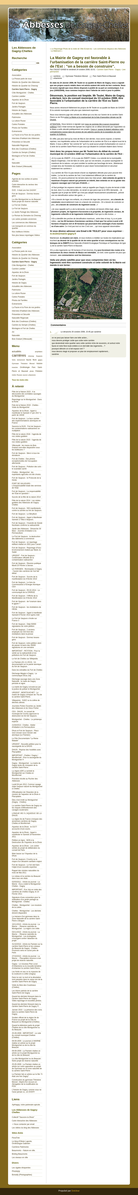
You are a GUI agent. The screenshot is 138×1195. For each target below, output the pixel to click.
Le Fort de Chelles (19, 205)
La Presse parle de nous (22, 79)
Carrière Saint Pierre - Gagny (108, 69)
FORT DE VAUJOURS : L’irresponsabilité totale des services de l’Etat (26, 485)
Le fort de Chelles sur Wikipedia (25, 659)
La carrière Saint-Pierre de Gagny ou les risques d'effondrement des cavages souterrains (27, 807)
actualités (16, 351)
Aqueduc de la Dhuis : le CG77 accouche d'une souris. (24, 828)
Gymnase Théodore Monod (76, 76)
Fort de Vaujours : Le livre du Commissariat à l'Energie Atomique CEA (26, 584)
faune (28, 360)
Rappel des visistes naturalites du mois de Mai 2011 (25, 871)
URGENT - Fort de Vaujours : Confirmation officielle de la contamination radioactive (24, 557)
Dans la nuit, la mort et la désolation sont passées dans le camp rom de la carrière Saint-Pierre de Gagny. (27, 979)
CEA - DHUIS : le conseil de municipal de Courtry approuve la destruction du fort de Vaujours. (25, 714)
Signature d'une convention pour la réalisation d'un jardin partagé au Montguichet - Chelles (26, 899)
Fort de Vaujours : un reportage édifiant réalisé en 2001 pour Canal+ (26, 543)
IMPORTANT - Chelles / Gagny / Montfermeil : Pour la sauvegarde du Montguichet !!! (26, 757)
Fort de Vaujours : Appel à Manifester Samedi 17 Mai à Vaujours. (27, 518)
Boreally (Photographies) (22, 1175)
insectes (15, 367)
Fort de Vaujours (18, 103)
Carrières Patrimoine (20, 1147)
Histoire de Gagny (19, 110)
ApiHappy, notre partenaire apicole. (26, 1105)
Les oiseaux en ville (20, 1157)
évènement (21, 360)
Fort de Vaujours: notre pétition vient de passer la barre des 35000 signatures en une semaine (26, 645)
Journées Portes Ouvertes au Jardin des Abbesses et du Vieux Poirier (26, 707)
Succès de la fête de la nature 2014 (26, 497)
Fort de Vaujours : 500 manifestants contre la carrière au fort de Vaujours (26, 509)
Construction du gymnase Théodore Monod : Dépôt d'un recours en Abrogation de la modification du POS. (26, 1083)
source (25, 375)
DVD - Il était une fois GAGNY (24, 190)
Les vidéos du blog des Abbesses (25, 1128)
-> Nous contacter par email (23, 1124)
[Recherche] (24, 63)
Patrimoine (16, 117)
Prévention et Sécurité (21, 142)
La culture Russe (19, 121)
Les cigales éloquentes (21, 1168)
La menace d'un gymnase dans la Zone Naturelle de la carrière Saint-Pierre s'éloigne (26, 918)
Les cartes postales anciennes (24, 219)
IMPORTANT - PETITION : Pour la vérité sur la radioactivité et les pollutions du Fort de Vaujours (26, 653)
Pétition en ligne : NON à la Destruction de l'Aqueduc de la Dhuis (27, 841)
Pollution (38, 371)
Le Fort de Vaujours (20, 208)
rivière (14, 375)
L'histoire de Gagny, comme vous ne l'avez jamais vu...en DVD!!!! (26, 1091)
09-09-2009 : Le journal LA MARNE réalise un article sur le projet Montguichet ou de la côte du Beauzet (26, 1044)
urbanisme (57, 78)
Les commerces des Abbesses (24, 222)
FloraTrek (16, 1138)
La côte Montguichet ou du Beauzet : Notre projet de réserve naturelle (27, 200)
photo (32, 371)
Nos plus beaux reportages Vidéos (26, 235)
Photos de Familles (19, 128)
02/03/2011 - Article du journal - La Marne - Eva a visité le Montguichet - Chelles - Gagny (27, 884)
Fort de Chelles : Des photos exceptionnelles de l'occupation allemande (24, 461)
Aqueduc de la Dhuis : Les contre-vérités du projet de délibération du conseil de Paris (26, 848)
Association (16, 75)
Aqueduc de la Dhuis (20, 100)
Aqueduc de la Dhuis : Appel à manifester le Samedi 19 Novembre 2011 (26, 834)
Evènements (17, 131)
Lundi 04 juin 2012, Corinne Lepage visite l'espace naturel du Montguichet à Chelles (27, 786)
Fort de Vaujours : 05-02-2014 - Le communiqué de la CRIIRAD (26, 591)
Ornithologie (25, 367)
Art (13, 159)
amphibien (38, 352)
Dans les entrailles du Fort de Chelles (27, 670)
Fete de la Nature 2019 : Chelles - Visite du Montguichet (25, 406)
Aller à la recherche (129, 2)
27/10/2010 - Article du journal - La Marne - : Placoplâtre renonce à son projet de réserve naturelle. (26, 958)
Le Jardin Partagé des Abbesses (25, 212)
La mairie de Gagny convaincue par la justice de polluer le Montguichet (26, 688)
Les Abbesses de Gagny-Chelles (69, 24)
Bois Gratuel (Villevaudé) (22, 166)
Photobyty (16, 1171)
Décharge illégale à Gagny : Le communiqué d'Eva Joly (24, 674)
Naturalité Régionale (20, 145)
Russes (19, 375)
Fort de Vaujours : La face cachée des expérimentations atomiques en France (26, 421)
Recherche (19, 58)
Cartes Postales (18, 124)
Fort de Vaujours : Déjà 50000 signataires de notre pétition (24, 625)
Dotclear (75, 1191)
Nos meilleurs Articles (20, 232)
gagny (40, 360)
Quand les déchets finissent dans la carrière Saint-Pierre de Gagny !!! (26, 1005)
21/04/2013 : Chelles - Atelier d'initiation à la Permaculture (23, 726)
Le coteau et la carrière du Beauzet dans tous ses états (26, 877)
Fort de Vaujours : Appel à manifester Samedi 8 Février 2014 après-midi (27, 614)
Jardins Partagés (19, 107)
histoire (39, 363)
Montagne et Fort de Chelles (23, 156)
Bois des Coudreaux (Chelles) (24, 149)
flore (35, 360)
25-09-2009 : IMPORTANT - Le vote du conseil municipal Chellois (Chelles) (26, 1035)
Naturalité (16, 163)
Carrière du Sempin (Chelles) (23, 152)
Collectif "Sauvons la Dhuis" (23, 1117)
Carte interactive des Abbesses (24, 1121)
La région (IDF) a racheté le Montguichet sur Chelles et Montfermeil (23, 773)
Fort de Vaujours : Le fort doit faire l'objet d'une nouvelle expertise (25, 866)
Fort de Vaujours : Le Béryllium (24, 514)
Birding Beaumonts (19, 1154)
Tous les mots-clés (20, 380)
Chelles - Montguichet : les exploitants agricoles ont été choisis (26, 473)
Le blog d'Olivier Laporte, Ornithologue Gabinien (22, 1142)
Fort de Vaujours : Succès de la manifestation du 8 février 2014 (24, 578)
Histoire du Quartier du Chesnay (25, 86)
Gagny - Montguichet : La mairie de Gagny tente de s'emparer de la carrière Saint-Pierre (26, 765)
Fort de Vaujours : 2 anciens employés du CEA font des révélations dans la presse (23, 632)
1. (51, 332)
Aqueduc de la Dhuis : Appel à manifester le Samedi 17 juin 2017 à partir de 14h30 (26, 413)
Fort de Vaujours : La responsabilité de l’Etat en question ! (26, 492)
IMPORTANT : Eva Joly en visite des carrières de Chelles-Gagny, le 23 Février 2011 (27, 892)
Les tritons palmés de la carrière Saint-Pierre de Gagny (25, 992)
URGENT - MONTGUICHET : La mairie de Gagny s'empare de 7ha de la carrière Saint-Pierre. (27, 694)
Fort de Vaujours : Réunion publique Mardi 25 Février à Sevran (26, 564)
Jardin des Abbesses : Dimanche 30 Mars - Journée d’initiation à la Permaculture (26, 531)
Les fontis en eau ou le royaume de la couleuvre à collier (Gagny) (26, 973)
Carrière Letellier (18, 96)
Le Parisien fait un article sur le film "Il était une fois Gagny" (27, 1075)
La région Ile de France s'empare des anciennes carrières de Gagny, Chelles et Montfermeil (27, 821)
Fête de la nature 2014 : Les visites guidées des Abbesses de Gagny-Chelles (26, 502)
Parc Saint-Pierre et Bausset (104, 76)
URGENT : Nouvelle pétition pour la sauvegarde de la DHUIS (26, 745)
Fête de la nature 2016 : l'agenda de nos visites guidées (26, 435)
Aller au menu (114, 2)
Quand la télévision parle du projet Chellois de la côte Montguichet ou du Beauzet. (26, 1027)
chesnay (31, 356)
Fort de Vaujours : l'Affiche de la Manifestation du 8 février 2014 (25, 597)
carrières (56, 76)
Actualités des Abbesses (22, 114)
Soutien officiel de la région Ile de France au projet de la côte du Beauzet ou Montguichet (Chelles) (25, 1020)
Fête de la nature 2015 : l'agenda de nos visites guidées (26, 441)
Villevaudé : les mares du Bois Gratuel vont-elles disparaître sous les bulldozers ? (26, 447)
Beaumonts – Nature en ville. (23, 1150)
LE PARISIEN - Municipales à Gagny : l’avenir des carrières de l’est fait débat (27, 571)
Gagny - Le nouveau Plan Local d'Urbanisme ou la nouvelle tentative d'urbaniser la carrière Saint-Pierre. (26, 966)
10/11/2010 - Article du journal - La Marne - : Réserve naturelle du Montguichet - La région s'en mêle (26, 926)
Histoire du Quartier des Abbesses (26, 82)
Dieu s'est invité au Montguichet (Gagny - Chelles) (25, 801)
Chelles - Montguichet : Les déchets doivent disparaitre (26, 912)
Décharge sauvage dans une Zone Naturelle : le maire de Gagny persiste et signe (26, 681)
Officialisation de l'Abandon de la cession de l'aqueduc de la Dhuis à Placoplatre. (26, 794)
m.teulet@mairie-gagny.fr (63, 233)
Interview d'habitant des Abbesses (25, 138)
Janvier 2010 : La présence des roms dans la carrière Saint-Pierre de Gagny (27, 1012)
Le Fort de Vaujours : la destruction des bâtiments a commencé (26, 537)
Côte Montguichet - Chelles (23, 93)
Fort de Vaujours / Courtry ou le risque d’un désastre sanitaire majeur (27, 860)
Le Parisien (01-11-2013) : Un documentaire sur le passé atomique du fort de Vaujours (26, 664)
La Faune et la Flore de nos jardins (26, 135)
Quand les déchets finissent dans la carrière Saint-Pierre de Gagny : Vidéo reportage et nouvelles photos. (27, 998)
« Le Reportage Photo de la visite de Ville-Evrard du (71, 49)
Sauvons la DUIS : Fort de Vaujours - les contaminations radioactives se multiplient (27, 428)
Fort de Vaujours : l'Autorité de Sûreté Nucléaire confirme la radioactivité (27, 524)
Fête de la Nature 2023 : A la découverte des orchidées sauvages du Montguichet (26, 394)
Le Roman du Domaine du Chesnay (26, 215)
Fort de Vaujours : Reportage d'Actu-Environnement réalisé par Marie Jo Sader (26, 550)
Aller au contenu (100, 2)
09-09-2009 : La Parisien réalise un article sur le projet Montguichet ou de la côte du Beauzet (26, 1053)
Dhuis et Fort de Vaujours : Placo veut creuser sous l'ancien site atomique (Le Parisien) (25, 733)
